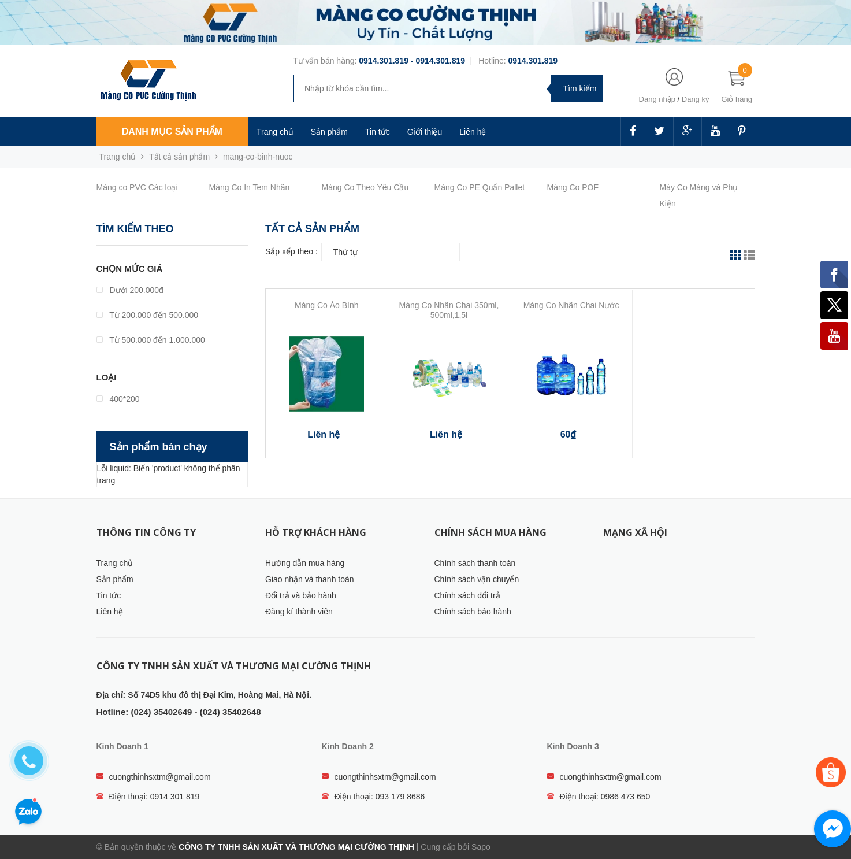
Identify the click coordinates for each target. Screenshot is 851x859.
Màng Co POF (573, 187)
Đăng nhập (657, 99)
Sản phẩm (114, 579)
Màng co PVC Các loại (137, 187)
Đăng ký (695, 99)
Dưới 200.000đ (129, 290)
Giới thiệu (425, 131)
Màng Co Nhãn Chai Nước (571, 305)
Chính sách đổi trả (467, 595)
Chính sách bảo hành (472, 611)
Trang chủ (114, 563)
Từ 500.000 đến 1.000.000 (150, 340)
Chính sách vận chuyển (476, 579)
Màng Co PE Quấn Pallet (479, 187)
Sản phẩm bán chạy (158, 447)
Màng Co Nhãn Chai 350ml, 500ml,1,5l (449, 310)
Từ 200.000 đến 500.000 (147, 315)
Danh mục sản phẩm (172, 131)
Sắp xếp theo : (291, 251)
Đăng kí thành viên (299, 611)
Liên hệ (472, 131)
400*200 (118, 398)
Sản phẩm (329, 131)
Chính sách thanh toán (475, 563)
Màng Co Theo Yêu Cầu (365, 187)
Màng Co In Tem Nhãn (249, 187)
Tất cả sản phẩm (179, 156)
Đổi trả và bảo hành (300, 595)
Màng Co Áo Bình (327, 305)
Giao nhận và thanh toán (309, 579)
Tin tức (377, 131)
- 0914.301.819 (436, 60)
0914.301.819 (383, 60)
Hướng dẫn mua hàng (304, 563)
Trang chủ (275, 131)
